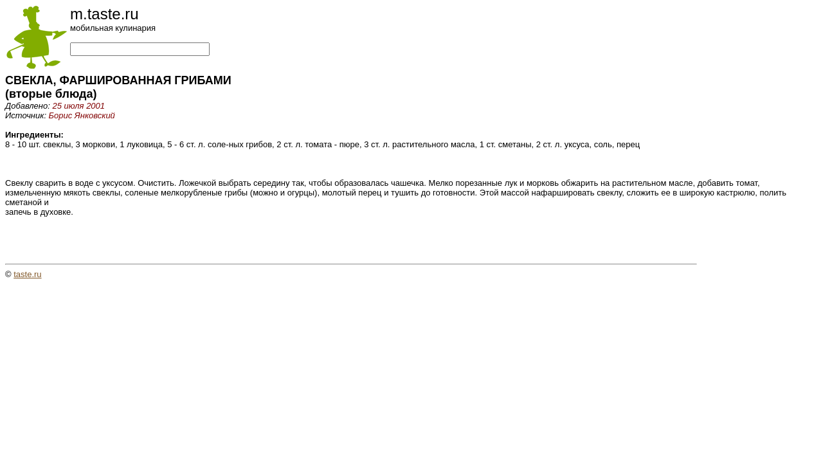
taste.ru (27, 274)
